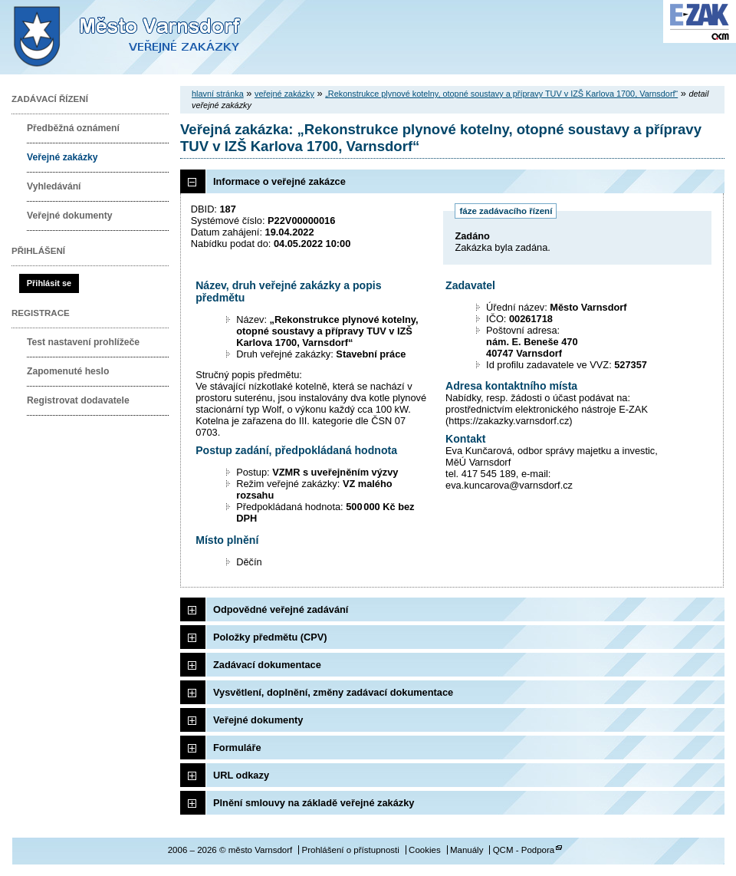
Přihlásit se (49, 283)
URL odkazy (241, 775)
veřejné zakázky (284, 93)
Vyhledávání (54, 186)
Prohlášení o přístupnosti (350, 850)
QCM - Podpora (524, 850)
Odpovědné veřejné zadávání (280, 609)
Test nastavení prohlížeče (83, 342)
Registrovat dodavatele (78, 400)
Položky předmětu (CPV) (270, 637)
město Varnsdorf (153, 37)
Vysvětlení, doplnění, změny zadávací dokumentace (333, 692)
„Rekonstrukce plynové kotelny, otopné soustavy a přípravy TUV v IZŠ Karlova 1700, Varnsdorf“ (501, 93)
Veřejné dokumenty (69, 215)
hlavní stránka (218, 93)
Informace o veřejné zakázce (279, 181)
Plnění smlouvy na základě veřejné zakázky (313, 802)
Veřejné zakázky (62, 157)
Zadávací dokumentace (267, 664)
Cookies (425, 850)
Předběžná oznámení (73, 128)
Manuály (467, 850)
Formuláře (237, 747)
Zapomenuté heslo (68, 371)
